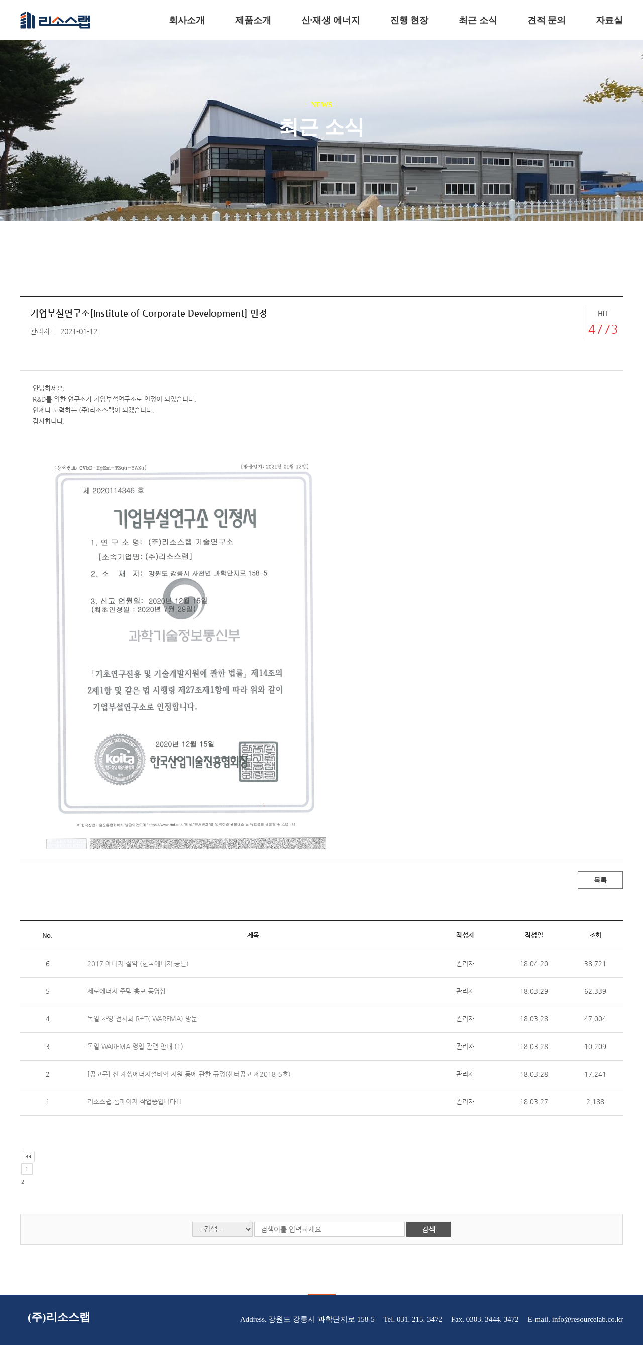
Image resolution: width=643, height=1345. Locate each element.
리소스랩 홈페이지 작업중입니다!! (134, 1101)
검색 (428, 1229)
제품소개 (253, 20)
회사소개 (187, 20)
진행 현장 (409, 20)
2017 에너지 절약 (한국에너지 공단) (138, 963)
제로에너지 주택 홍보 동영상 (126, 991)
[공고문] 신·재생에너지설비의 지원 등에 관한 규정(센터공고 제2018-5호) (189, 1074)
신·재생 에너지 (330, 20)
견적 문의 (546, 20)
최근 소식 (478, 20)
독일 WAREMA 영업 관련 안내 (130, 1046)
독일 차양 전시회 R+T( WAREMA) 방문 (142, 1018)
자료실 (609, 20)
